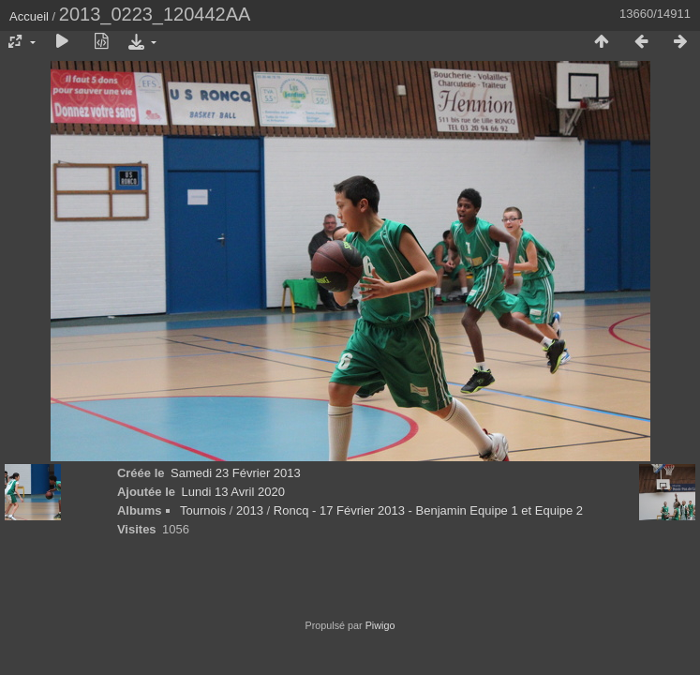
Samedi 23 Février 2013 (236, 473)
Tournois (203, 510)
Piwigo (380, 625)
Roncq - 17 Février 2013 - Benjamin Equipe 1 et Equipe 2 (428, 510)
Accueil (29, 16)
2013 (249, 510)
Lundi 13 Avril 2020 (233, 492)
